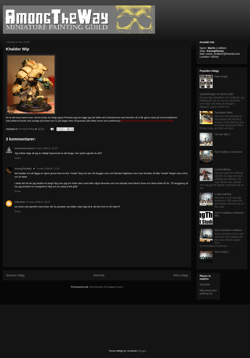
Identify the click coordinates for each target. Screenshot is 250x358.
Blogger (142, 350)
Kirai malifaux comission (228, 151)
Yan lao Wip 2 (222, 134)
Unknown (19, 202)
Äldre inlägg (180, 275)
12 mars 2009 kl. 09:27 (38, 202)
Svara (17, 158)
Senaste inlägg (15, 275)
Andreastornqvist (24, 148)
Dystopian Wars (223, 112)
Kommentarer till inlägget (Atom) (106, 287)
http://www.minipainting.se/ (208, 292)
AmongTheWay (23, 168)
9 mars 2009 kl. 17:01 (48, 168)
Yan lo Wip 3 (222, 251)
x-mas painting (223, 194)
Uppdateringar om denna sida (216, 94)
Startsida (99, 275)
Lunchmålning (222, 169)
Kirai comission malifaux (228, 230)
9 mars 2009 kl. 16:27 (46, 148)
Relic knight (221, 76)
